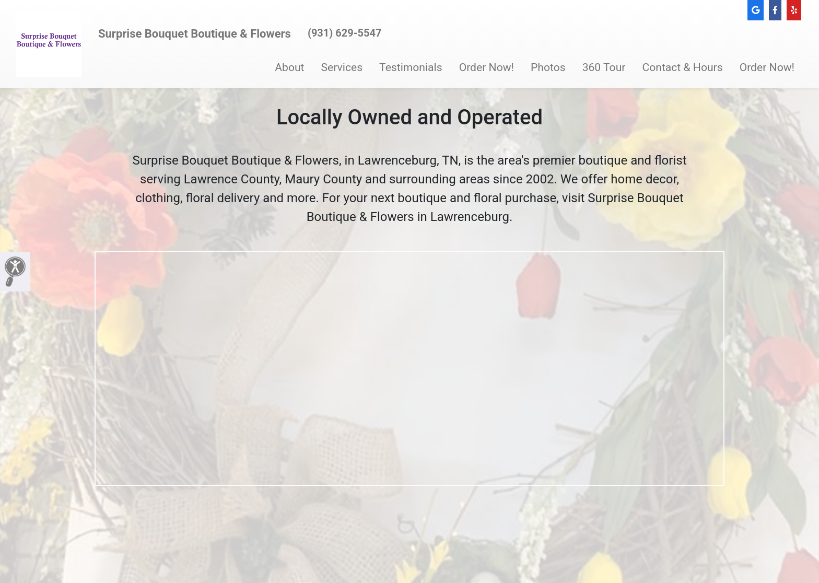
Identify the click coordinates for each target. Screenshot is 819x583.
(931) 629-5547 (345, 33)
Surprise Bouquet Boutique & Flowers (194, 33)
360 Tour (604, 67)
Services (342, 67)
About (289, 67)
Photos (548, 67)
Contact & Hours (682, 67)
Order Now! (486, 67)
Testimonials (410, 67)
